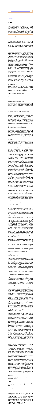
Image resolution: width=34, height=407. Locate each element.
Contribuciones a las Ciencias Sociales (20, 11)
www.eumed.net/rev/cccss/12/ (24, 37)
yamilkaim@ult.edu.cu (11, 18)
